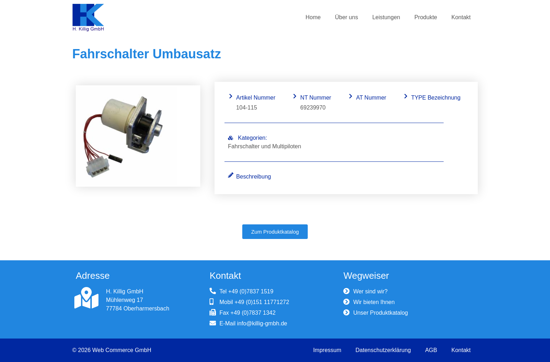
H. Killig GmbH (124, 291)
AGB (431, 350)
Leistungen (386, 17)
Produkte (425, 17)
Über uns (346, 17)
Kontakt (461, 17)
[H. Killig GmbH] (86, 298)
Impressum (327, 350)
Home (313, 17)
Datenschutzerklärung (383, 350)
